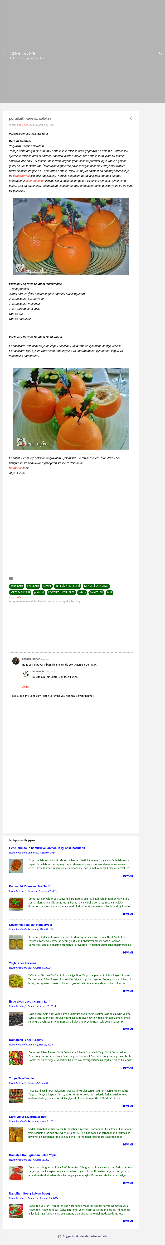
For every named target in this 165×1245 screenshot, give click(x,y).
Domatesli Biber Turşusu (26, 1040)
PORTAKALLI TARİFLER (61, 592)
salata (82, 592)
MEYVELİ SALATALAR (96, 586)
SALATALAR (96, 592)
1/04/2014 (50, 672)
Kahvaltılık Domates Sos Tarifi (29, 886)
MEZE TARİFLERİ (20, 592)
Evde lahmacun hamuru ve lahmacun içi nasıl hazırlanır (47, 848)
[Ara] (160, 54)
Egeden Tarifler (31, 659)
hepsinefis (33, 586)
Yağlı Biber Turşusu (22, 963)
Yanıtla (25, 687)
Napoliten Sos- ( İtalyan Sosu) (29, 1193)
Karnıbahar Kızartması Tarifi (28, 1116)
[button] (131, 118)
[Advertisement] (152, 114)
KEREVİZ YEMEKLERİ (67, 586)
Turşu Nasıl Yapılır (21, 1078)
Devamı (128, 876)
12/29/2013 (46, 659)
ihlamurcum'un (35, 180)
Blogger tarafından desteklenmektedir (82, 1236)
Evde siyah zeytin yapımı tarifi (29, 1001)
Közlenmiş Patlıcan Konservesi (30, 924)
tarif (109, 592)
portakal (39, 592)
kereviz (47, 586)
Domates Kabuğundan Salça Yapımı (33, 1155)
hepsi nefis (22, 52)
